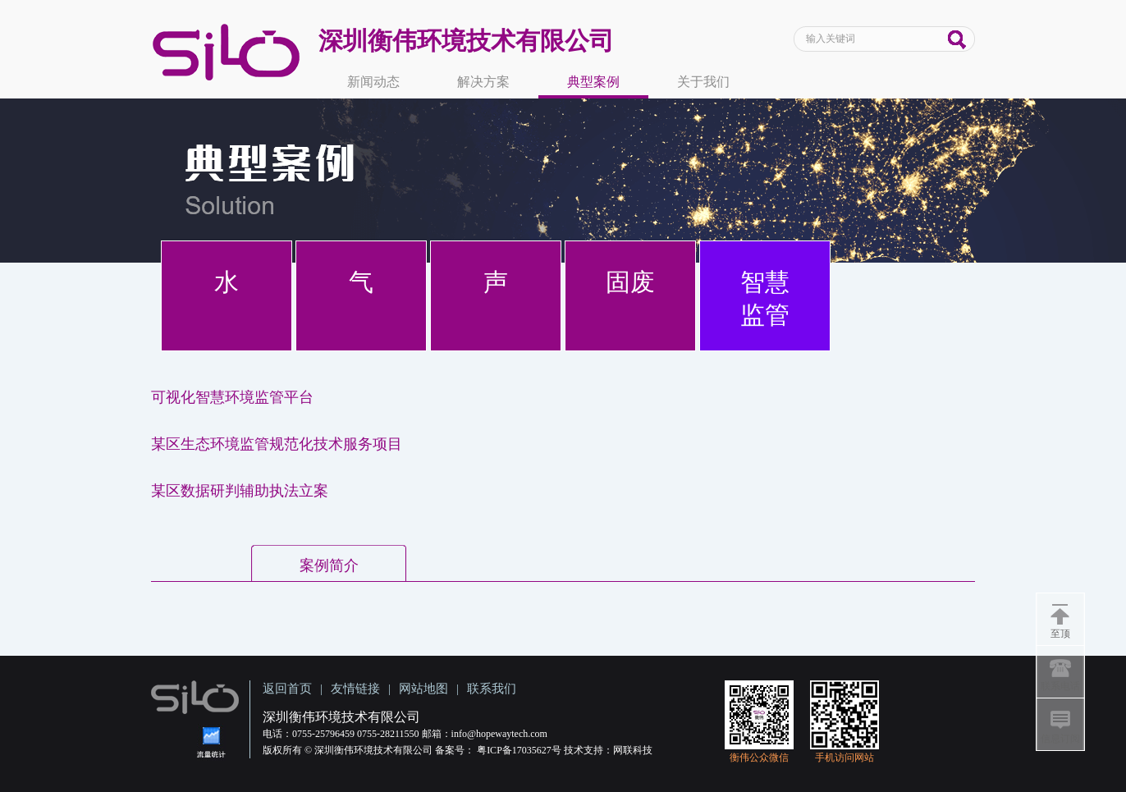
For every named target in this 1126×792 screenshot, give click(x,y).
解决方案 (483, 82)
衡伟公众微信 (759, 757)
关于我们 (703, 82)
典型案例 (593, 82)
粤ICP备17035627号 (519, 750)
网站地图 (423, 688)
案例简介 (329, 565)
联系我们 (491, 688)
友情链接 (355, 688)
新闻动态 (373, 82)
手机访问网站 (844, 757)
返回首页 (287, 688)
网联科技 (632, 750)
